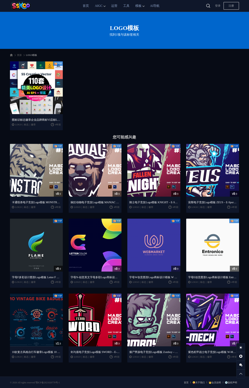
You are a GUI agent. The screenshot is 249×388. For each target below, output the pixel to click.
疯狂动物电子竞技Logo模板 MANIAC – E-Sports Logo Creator (95, 202)
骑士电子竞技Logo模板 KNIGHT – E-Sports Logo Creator (153, 202)
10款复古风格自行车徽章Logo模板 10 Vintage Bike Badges (36, 352)
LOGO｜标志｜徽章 (25, 124)
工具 (126, 5)
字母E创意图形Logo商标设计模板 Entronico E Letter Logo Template (212, 277)
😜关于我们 (198, 382)
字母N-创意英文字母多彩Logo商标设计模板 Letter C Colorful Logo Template (95, 277)
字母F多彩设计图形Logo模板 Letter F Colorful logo (36, 277)
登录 (218, 5)
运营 (114, 5)
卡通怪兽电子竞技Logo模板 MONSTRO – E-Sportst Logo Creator (36, 202)
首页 (86, 5)
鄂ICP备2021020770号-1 (47, 382)
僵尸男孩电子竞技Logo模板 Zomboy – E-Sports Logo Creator (153, 352)
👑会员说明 (215, 382)
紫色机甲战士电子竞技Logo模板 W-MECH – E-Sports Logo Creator (212, 352)
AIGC (98, 5)
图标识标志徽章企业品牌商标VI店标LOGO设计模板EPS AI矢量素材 (36, 119)
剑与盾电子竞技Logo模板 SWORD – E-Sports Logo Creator (95, 352)
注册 (231, 5)
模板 (138, 5)
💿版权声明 (231, 382)
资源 (19, 55)
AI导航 (155, 5)
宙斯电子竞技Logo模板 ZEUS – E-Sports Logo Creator (212, 202)
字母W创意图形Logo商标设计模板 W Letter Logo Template (153, 277)
